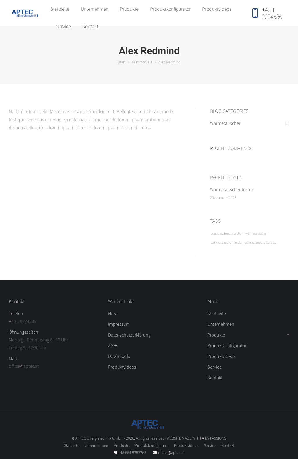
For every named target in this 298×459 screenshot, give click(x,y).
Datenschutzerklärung (129, 335)
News (113, 313)
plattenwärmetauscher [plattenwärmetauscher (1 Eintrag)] (227, 233)
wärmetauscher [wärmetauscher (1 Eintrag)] (256, 233)
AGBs (113, 345)
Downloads (119, 356)
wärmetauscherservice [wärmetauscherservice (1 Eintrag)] (260, 242)
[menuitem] (59, 9)
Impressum (119, 324)
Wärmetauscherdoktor (231, 189)
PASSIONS (218, 438)
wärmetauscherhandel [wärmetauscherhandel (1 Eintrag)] (226, 242)
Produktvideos (122, 367)
